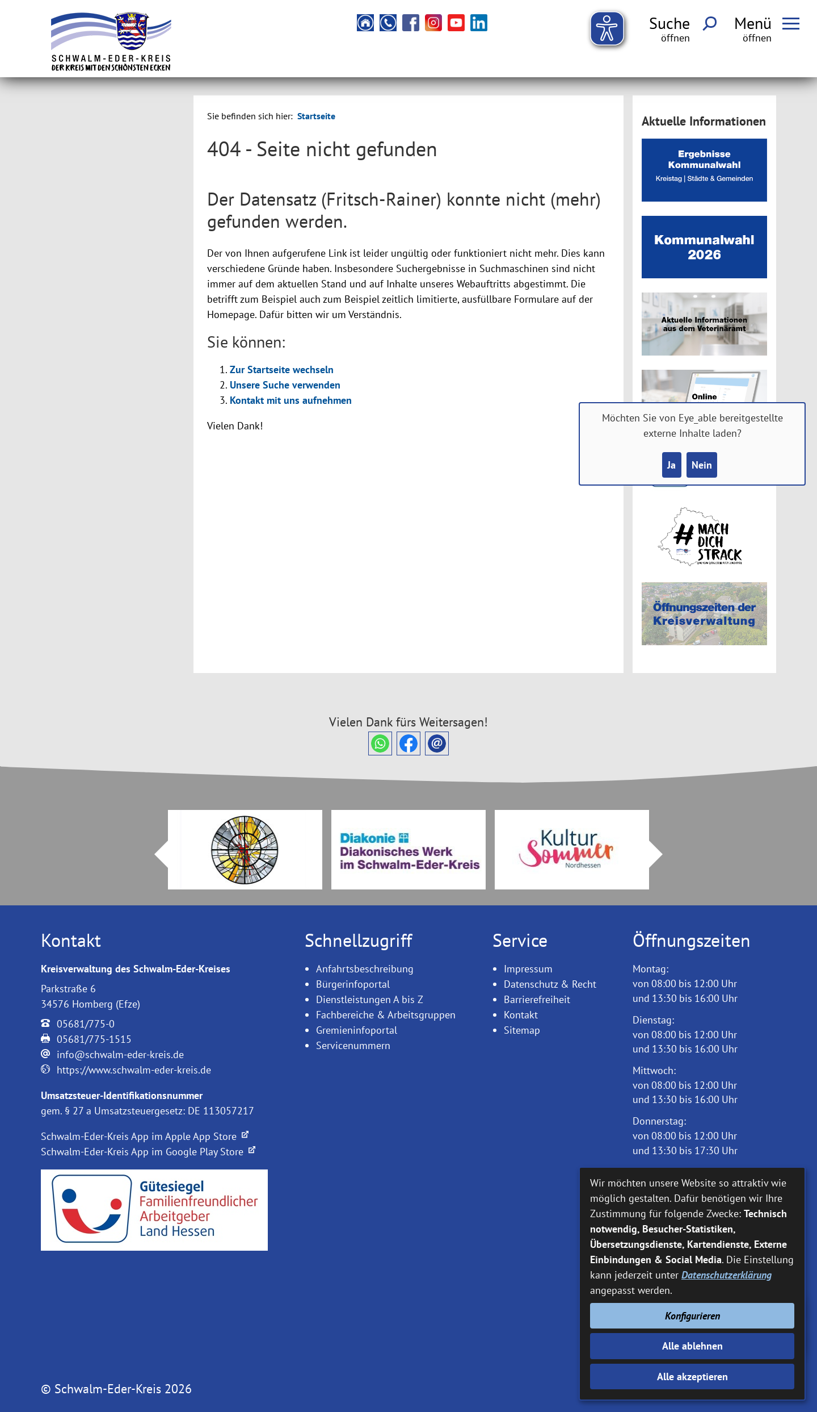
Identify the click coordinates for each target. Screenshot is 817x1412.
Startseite (316, 116)
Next (662, 854)
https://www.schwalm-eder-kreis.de (134, 1069)
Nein (702, 464)
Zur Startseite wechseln (282, 369)
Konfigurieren (692, 1315)
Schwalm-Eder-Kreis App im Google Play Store (148, 1151)
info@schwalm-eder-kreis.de (120, 1054)
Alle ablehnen (692, 1345)
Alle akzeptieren (692, 1376)
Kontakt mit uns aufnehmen (291, 400)
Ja (671, 464)
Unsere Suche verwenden (285, 384)
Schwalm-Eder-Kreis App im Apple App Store (145, 1136)
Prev (154, 854)
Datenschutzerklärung (726, 1274)
